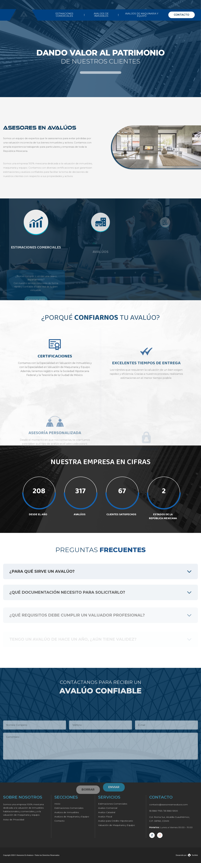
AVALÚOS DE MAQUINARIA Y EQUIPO (141, 14)
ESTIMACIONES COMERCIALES (64, 14)
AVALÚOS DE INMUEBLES (101, 14)
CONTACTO (181, 14)
